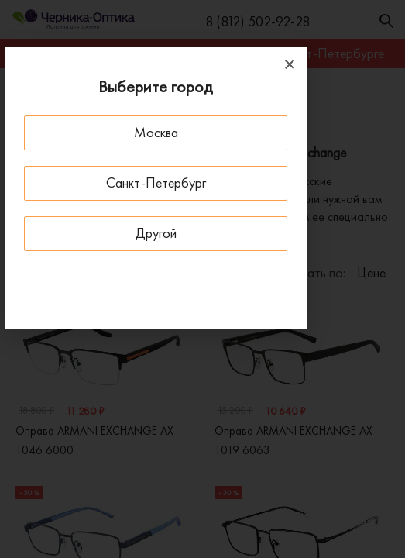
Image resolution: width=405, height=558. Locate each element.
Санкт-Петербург (156, 182)
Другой (156, 233)
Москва (156, 132)
